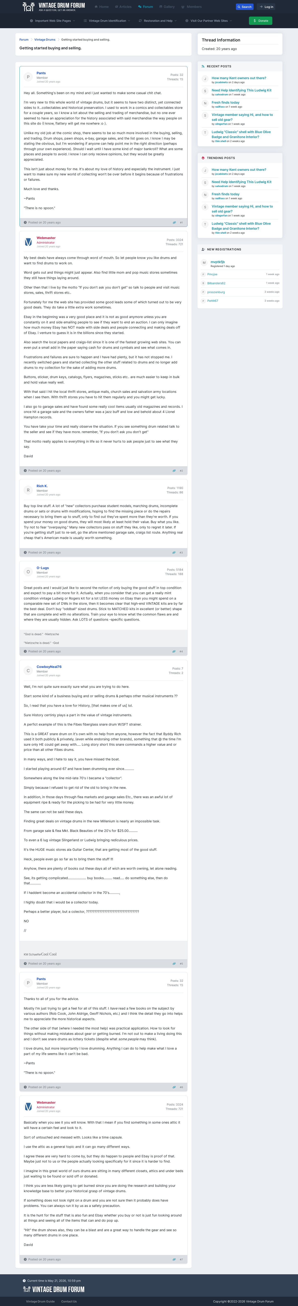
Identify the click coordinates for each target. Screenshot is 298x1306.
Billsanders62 (216, 283)
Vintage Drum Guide (40, 1301)
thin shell (221, 141)
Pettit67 (212, 300)
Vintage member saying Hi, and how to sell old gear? (242, 117)
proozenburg (216, 292)
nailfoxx (220, 106)
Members (191, 7)
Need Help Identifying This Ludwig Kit (242, 90)
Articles (123, 7)
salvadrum (222, 94)
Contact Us (69, 1301)
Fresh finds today (225, 102)
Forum (145, 7)
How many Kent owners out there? (239, 78)
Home (102, 7)
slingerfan (221, 123)
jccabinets (221, 82)
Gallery (167, 7)
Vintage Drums (44, 39)
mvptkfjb (218, 262)
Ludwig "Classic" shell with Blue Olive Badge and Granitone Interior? (241, 134)
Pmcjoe (212, 274)
